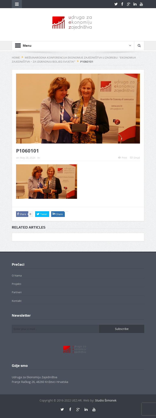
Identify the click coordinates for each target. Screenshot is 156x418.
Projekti (16, 284)
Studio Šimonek (105, 400)
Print (122, 157)
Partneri (17, 292)
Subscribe (122, 329)
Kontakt (17, 301)
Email (135, 157)
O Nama (17, 275)
